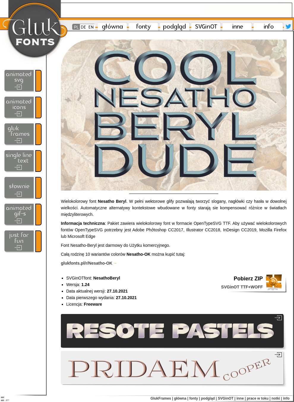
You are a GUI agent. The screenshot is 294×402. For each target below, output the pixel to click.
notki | (276, 398)
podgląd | (209, 398)
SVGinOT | (226, 398)
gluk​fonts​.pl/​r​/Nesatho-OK (89, 263)
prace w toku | (259, 398)
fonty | (194, 398)
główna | (181, 398)
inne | (241, 398)
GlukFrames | (162, 398)
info (286, 398)
